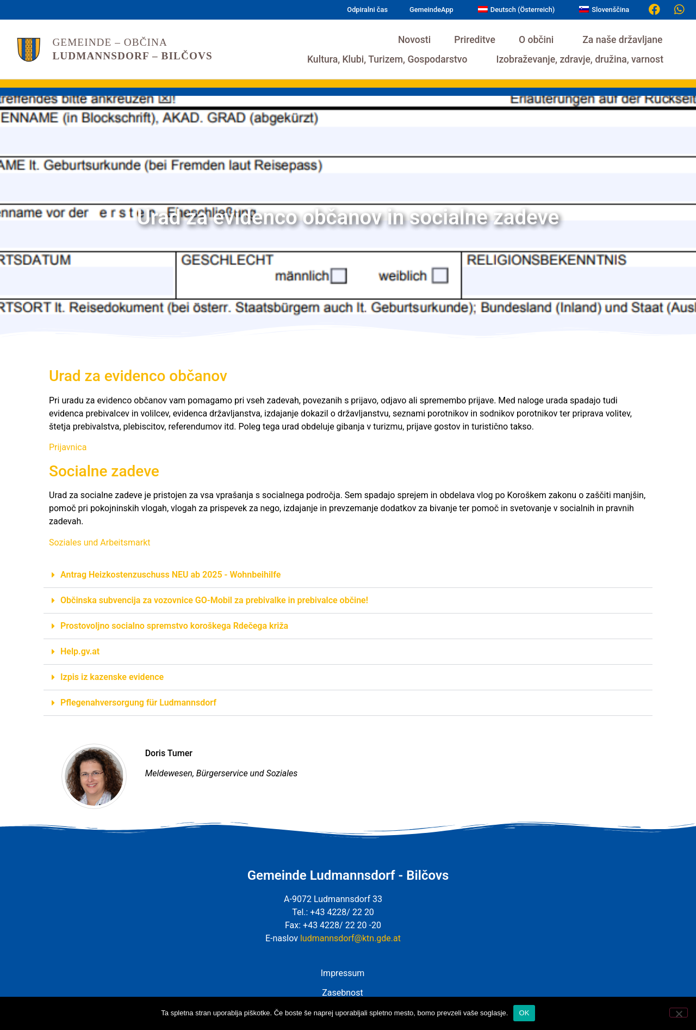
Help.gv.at (80, 651)
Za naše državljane (625, 39)
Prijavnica (67, 447)
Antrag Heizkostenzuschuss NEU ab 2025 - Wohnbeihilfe (170, 574)
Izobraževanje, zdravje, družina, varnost (582, 59)
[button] (348, 575)
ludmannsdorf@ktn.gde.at (350, 938)
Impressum (343, 973)
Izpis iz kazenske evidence (112, 677)
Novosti (414, 39)
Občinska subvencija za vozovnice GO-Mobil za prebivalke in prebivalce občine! (214, 600)
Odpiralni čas (367, 9)
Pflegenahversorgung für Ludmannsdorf (138, 702)
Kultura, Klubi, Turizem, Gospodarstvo (390, 59)
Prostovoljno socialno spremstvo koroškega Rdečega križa (174, 626)
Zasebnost (342, 993)
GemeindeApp (431, 9)
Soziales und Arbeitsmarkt (100, 542)
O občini (539, 39)
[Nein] (678, 1012)
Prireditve (474, 39)
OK (524, 1013)
